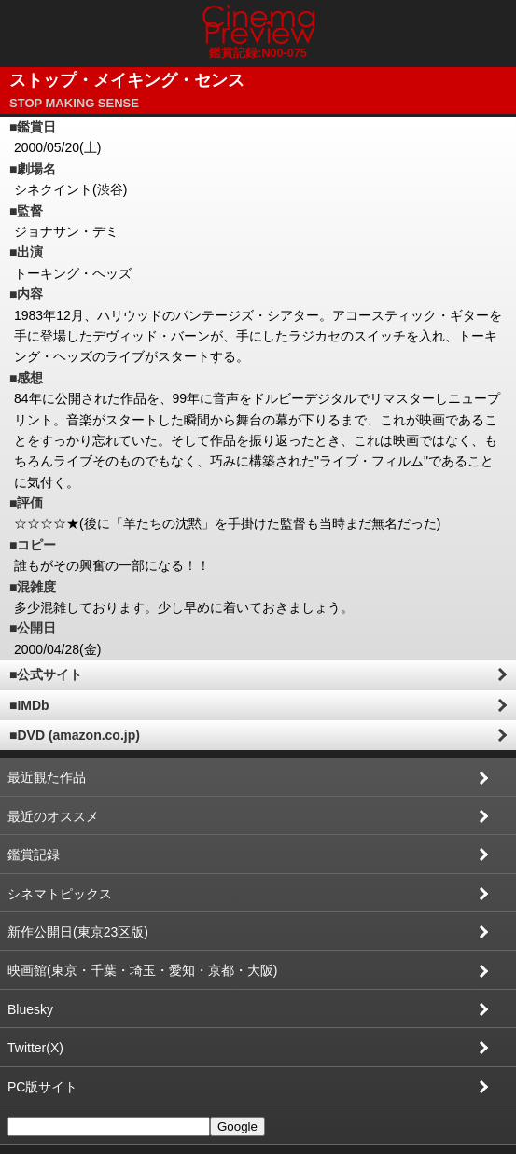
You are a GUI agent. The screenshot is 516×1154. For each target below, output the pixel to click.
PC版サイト (42, 1086)
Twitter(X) (35, 1047)
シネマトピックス (59, 893)
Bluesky (30, 1009)
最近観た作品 (46, 777)
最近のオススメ (53, 816)
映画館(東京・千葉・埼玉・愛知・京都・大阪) (142, 970)
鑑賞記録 (33, 854)
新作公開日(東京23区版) (77, 932)
